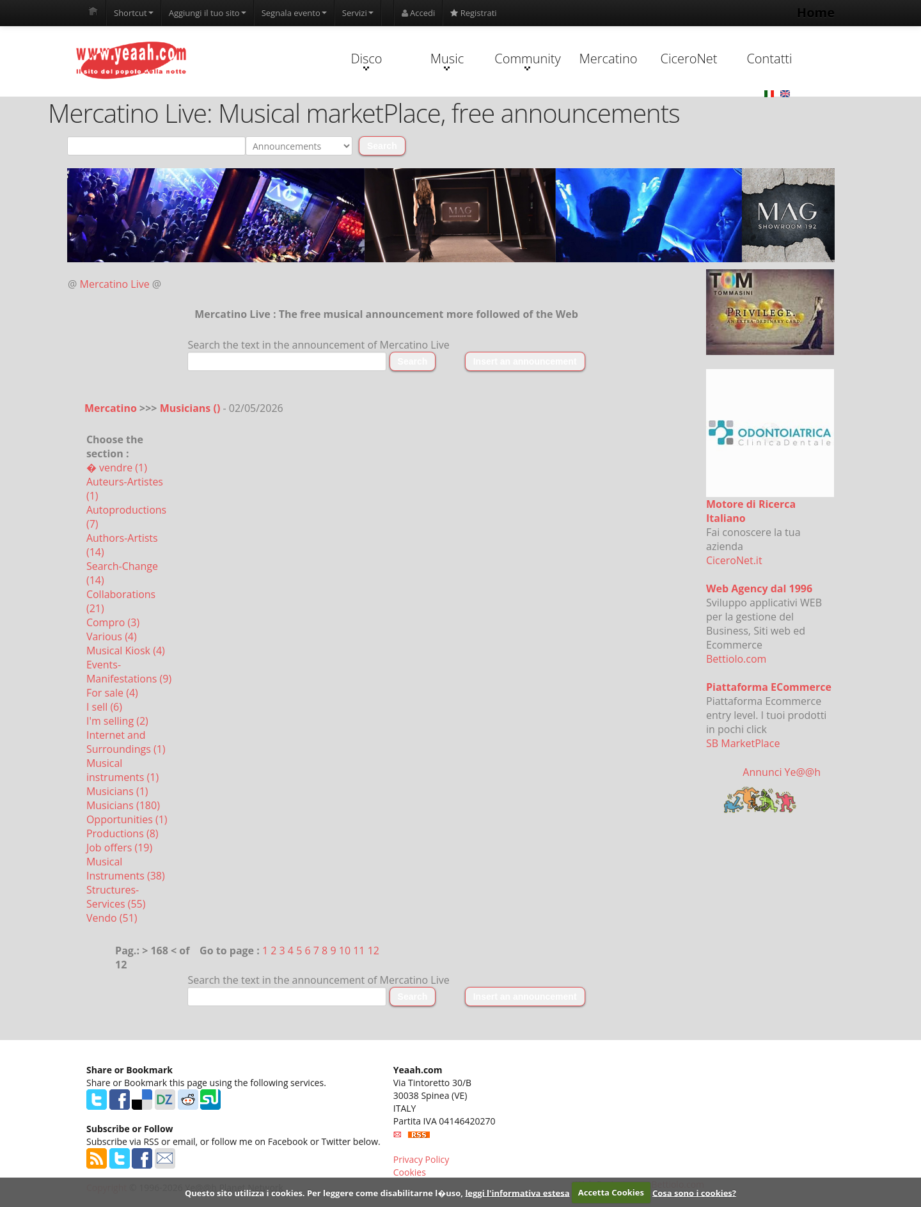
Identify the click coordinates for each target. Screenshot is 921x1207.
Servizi (358, 13)
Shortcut (134, 13)
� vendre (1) (116, 468)
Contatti (769, 58)
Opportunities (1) (127, 819)
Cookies (409, 1172)
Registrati (473, 13)
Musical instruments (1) (122, 770)
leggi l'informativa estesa (517, 1192)
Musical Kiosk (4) (125, 650)
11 (359, 950)
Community (527, 60)
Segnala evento (294, 13)
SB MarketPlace (743, 743)
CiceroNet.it (734, 560)
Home (816, 12)
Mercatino (608, 58)
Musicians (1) (117, 791)
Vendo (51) (112, 918)
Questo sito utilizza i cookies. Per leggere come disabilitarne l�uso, (324, 1192)
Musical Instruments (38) (125, 869)
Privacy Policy (421, 1159)
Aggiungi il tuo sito (207, 13)
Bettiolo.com (736, 659)
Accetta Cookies (611, 1192)
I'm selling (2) (117, 721)
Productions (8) (122, 833)
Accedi (419, 13)
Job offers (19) (119, 847)
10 (344, 950)
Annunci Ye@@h (782, 772)
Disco (366, 60)
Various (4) (111, 636)
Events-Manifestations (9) (128, 672)
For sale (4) (112, 693)
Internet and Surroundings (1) (126, 742)
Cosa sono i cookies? (694, 1192)
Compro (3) (112, 622)
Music (447, 60)
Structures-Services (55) (116, 897)
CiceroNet (688, 58)
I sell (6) (104, 707)
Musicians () (191, 408)
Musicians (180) (123, 805)
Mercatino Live (115, 284)
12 (373, 950)
